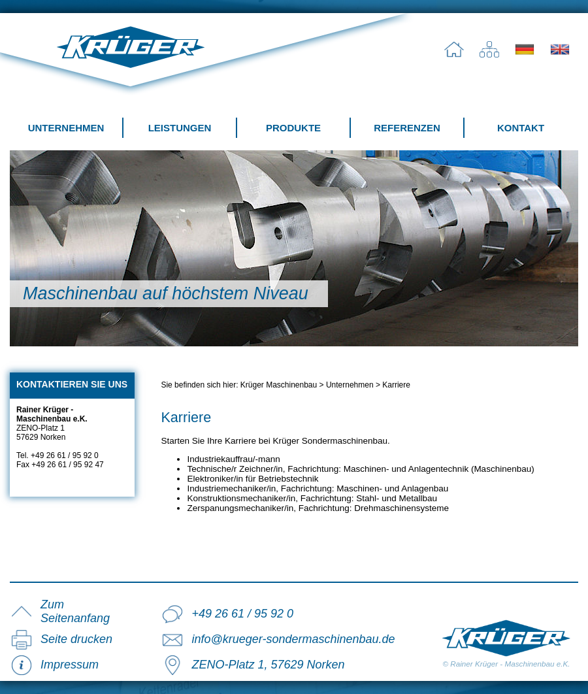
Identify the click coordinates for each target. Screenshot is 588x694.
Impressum (70, 664)
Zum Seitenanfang (75, 611)
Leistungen (180, 127)
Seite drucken (76, 639)
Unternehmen (66, 127)
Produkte (293, 127)
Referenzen (407, 127)
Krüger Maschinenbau (278, 384)
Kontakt (520, 127)
